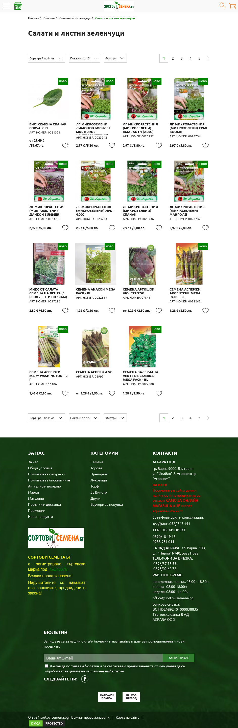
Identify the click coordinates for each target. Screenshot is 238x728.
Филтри (110, 58)
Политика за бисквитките (49, 473)
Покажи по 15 (80, 58)
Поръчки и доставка (44, 497)
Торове (96, 461)
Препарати (99, 467)
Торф (94, 479)
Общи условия (40, 461)
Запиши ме (178, 651)
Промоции (36, 503)
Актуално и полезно (44, 479)
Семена (96, 455)
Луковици (98, 473)
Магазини (36, 491)
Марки (33, 485)
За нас (33, 455)
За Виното (98, 485)
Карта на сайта (127, 710)
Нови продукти (40, 509)
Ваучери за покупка (106, 497)
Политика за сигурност (46, 467)
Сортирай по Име (42, 58)
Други (95, 491)
